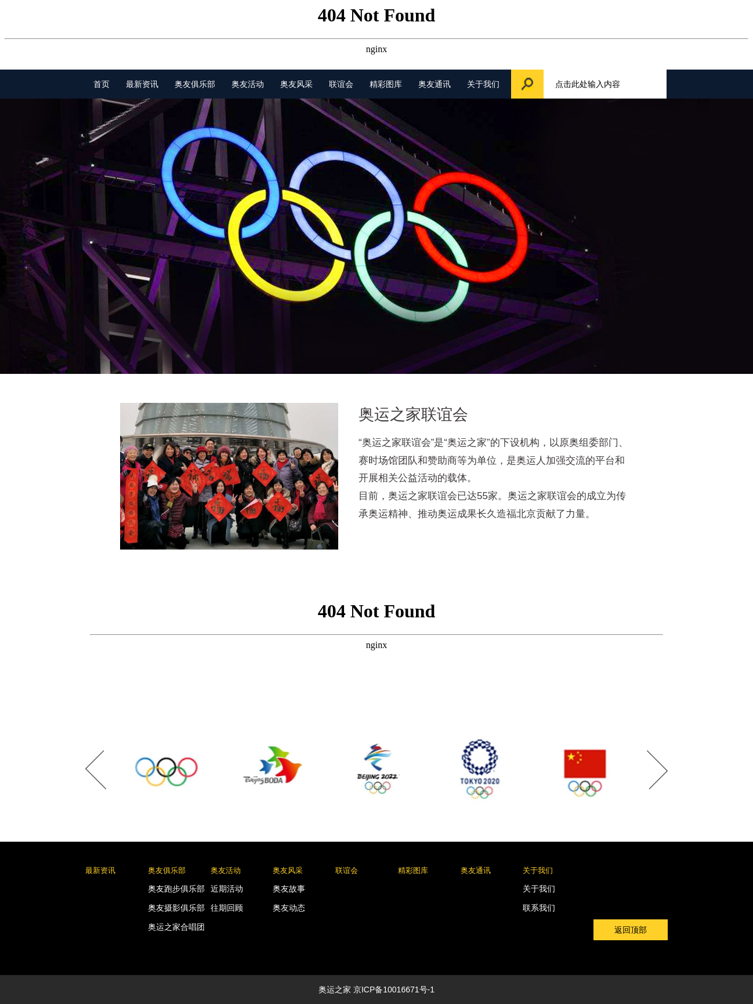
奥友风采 (296, 84)
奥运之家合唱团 (176, 927)
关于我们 (483, 84)
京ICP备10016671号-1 (394, 989)
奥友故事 (289, 888)
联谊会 (341, 84)
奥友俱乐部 (195, 84)
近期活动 (227, 888)
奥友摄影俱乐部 (176, 907)
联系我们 (539, 907)
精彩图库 (386, 84)
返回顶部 (630, 929)
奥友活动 (247, 84)
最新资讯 (142, 84)
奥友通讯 (434, 84)
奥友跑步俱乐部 (176, 888)
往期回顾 (227, 907)
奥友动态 (289, 907)
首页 (101, 84)
